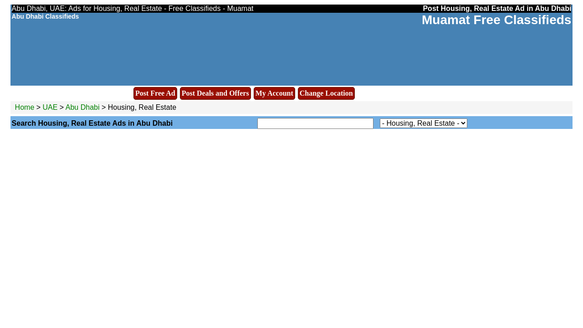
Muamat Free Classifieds (496, 20)
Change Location (326, 93)
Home (25, 107)
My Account (274, 93)
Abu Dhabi (84, 107)
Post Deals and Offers (215, 93)
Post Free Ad (155, 93)
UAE (50, 107)
